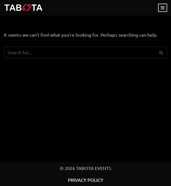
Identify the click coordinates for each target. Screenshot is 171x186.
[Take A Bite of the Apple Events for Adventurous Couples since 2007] (23, 8)
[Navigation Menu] (162, 8)
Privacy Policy (85, 180)
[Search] (80, 52)
